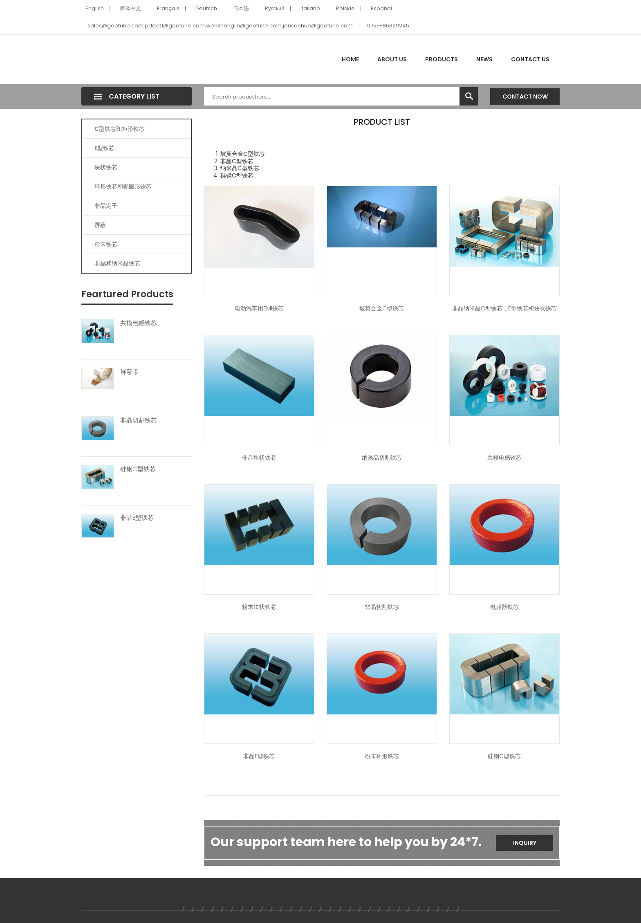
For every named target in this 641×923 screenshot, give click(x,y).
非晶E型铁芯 (137, 518)
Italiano (310, 8)
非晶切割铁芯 (138, 420)
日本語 (241, 8)
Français (168, 8)
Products (441, 59)
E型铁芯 (104, 148)
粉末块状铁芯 (259, 607)
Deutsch (206, 8)
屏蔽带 (129, 372)
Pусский (275, 8)
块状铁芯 (105, 167)
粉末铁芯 (105, 244)
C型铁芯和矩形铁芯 (119, 129)
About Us (392, 59)
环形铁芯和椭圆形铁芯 (123, 186)
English (94, 8)
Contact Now (525, 96)
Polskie (345, 8)
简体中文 (130, 8)
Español (381, 8)
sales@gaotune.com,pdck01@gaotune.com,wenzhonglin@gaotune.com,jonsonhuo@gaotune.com (220, 25)
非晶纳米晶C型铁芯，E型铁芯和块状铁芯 (504, 308)
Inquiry (524, 843)
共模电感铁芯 (138, 323)
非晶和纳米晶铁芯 (117, 263)
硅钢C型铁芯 (138, 469)
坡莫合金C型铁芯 (381, 308)
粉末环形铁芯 (382, 756)
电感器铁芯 (504, 607)
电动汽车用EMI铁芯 (259, 308)
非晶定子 (105, 206)
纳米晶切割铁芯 (382, 458)
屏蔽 (100, 225)
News (484, 59)
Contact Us (530, 59)
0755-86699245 (388, 25)
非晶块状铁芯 (259, 458)
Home (350, 59)
